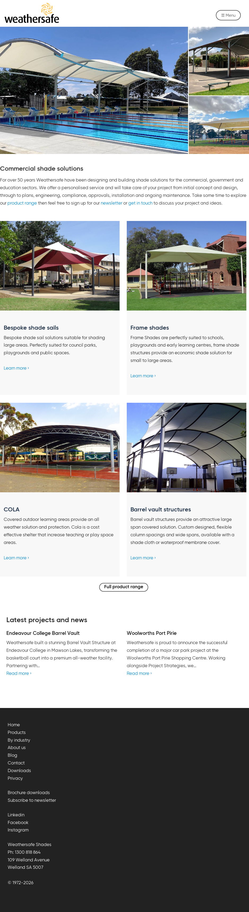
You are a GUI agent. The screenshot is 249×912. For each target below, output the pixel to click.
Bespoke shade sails (31, 328)
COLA (11, 510)
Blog (12, 755)
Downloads (19, 771)
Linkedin (16, 815)
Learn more (15, 368)
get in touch (140, 203)
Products (17, 733)
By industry (19, 740)
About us (17, 748)
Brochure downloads (29, 793)
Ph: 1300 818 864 (24, 852)
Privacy (15, 778)
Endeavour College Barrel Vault (43, 633)
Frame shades (149, 328)
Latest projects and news (46, 620)
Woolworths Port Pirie (152, 633)
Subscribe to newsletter (32, 800)
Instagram (18, 830)
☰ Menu (228, 15)
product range (22, 203)
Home (14, 725)
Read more (17, 673)
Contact (16, 763)
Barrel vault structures (160, 510)
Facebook (18, 823)
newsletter (111, 203)
